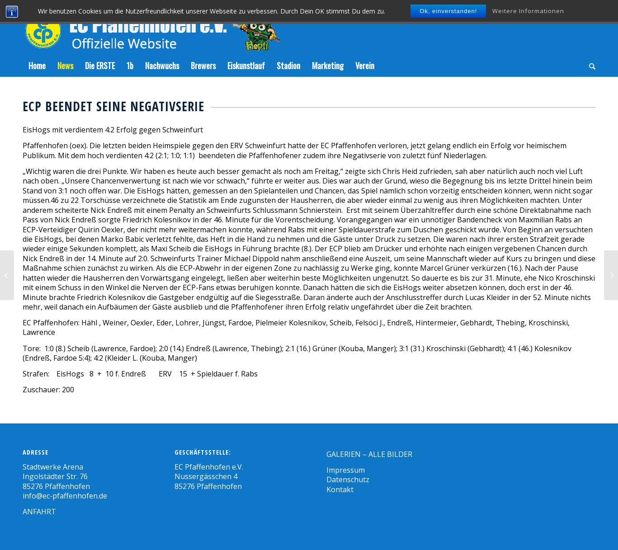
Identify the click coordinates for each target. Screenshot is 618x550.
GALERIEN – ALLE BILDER (369, 454)
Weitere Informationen (528, 11)
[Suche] (589, 65)
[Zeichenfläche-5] (151, 27)
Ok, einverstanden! (448, 11)
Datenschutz (347, 479)
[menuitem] (37, 65)
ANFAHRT (39, 512)
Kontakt (340, 489)
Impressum (345, 470)
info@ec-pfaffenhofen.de (65, 496)
